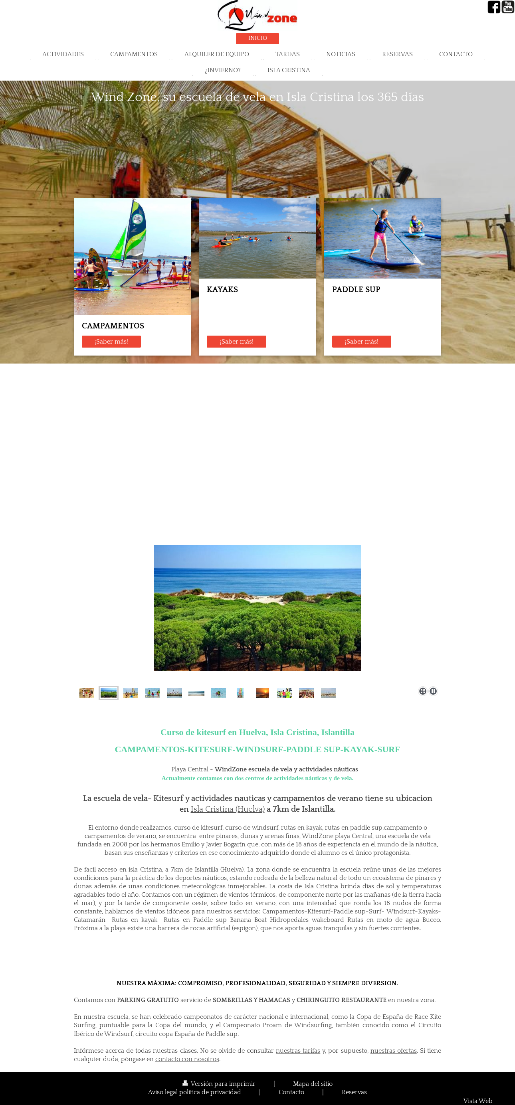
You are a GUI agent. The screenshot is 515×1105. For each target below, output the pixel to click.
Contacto (291, 1092)
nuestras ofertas (393, 1051)
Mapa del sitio (313, 1084)
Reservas (354, 1092)
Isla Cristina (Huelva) (228, 809)
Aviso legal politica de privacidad (194, 1092)
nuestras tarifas (298, 1051)
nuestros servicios (233, 911)
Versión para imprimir (219, 1083)
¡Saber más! (111, 341)
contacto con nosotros (187, 1059)
